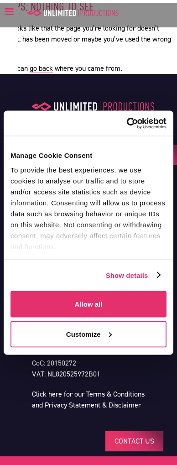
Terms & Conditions (115, 394)
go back (41, 68)
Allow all (89, 304)
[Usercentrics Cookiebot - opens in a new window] (127, 123)
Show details (127, 275)
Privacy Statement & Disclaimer (93, 405)
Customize (89, 334)
